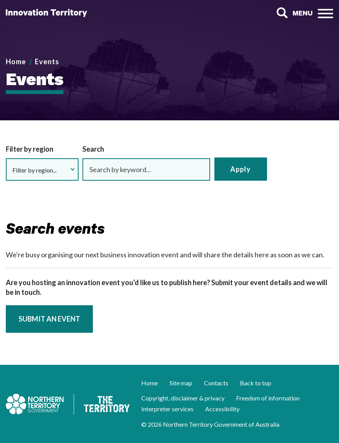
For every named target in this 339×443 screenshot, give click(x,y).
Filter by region (29, 149)
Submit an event (49, 319)
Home (16, 61)
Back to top (255, 383)
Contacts (216, 383)
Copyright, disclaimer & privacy (182, 398)
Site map (181, 383)
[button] (42, 169)
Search (282, 13)
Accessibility (222, 408)
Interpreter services (167, 408)
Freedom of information (268, 398)
